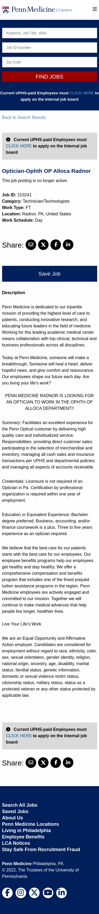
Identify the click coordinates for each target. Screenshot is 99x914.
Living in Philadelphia (26, 830)
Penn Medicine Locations (30, 824)
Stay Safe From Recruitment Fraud (41, 849)
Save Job (49, 274)
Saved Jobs (15, 811)
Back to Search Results (24, 117)
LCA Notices (16, 843)
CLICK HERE (82, 93)
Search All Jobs (19, 805)
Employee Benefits (23, 836)
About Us (12, 817)
